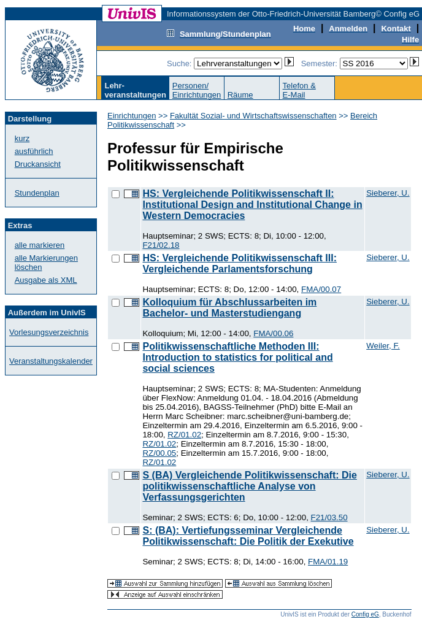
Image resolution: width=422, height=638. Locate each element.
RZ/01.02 (184, 434)
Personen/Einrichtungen (196, 90)
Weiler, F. (383, 345)
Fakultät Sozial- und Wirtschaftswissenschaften (253, 115)
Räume (240, 94)
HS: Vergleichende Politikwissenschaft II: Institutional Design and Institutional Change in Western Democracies (252, 204)
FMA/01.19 (328, 561)
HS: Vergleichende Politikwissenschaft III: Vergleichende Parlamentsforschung (239, 263)
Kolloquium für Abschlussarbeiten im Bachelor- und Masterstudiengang (229, 307)
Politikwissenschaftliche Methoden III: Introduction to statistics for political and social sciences (237, 357)
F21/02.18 (160, 245)
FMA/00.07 (321, 289)
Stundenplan (37, 193)
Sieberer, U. (387, 193)
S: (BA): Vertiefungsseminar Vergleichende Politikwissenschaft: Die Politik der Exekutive (247, 536)
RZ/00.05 (159, 453)
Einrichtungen (131, 115)
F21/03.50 (329, 517)
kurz (22, 138)
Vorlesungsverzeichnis (48, 332)
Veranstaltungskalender (51, 361)
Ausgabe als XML (46, 280)
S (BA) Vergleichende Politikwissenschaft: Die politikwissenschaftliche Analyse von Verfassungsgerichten (249, 486)
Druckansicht (38, 164)
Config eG (365, 614)
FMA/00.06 (273, 333)
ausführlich (34, 151)
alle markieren (40, 245)
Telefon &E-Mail (299, 90)
